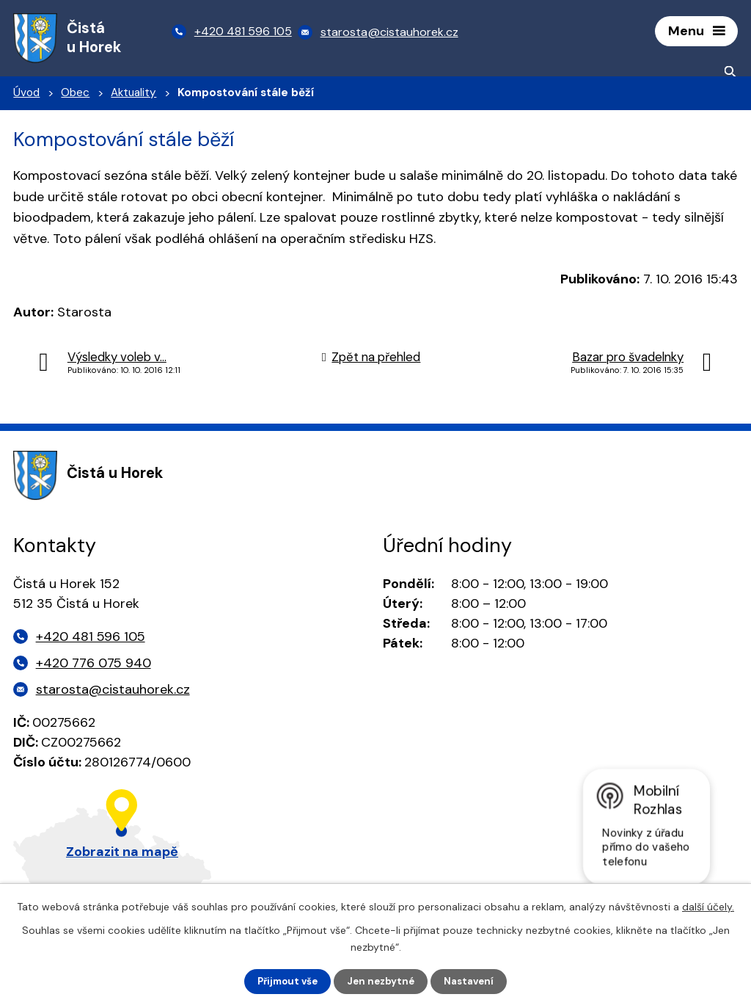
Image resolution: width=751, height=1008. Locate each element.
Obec (75, 96)
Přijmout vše (285, 980)
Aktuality (133, 96)
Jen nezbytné (382, 980)
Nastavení (473, 980)
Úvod (26, 96)
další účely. (708, 905)
